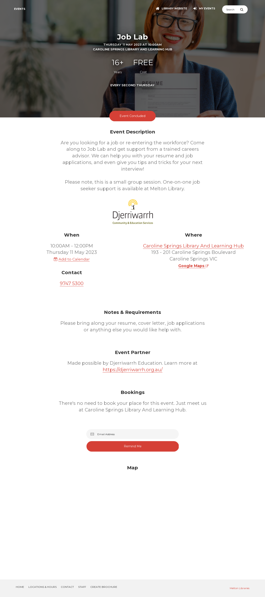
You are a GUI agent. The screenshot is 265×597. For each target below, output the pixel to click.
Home (20, 586)
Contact (67, 586)
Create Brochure (103, 586)
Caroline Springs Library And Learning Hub (193, 246)
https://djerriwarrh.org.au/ (133, 370)
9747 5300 (71, 283)
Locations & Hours (42, 586)
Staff (82, 586)
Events (19, 8)
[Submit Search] (244, 9)
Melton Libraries (239, 588)
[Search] (231, 9)
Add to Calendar (72, 259)
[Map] (132, 517)
